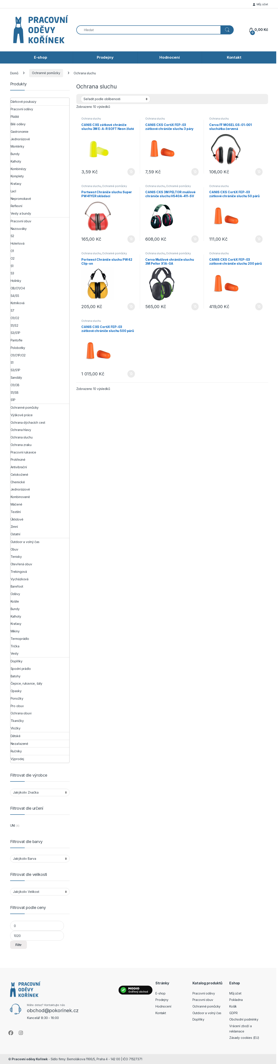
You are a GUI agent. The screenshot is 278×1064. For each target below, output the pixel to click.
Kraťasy (16, 183)
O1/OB (15, 385)
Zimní (14, 526)
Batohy (16, 676)
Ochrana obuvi (21, 713)
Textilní (16, 512)
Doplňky (16, 661)
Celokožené (19, 474)
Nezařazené (19, 744)
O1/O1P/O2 (18, 355)
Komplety (17, 176)
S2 (12, 236)
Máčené (16, 504)
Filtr (18, 945)
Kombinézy (18, 169)
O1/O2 (15, 318)
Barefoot (17, 586)
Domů (14, 73)
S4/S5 (15, 296)
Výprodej (17, 759)
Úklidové (17, 519)
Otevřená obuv (21, 564)
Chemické (18, 482)
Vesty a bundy (21, 213)
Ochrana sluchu (91, 118)
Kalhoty (16, 161)
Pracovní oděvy (22, 109)
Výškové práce (22, 415)
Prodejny (105, 57)
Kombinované (20, 497)
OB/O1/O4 (18, 288)
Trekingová (19, 571)
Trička (15, 646)
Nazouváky (19, 228)
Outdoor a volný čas (25, 542)
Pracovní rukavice (23, 452)
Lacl (13, 191)
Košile (15, 601)
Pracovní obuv (21, 221)
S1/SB (15, 392)
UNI (12, 825)
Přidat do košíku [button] (131, 172)
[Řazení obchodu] (115, 99)
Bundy (15, 154)
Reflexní (16, 206)
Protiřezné (18, 459)
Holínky (16, 281)
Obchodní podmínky (243, 1019)
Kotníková (18, 303)
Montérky (17, 146)
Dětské (16, 736)
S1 (12, 266)
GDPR (233, 1013)
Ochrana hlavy (21, 430)
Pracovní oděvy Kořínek (30, 1059)
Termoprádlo (20, 639)
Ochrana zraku (21, 445)
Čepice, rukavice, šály (26, 683)
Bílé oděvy (18, 124)
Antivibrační (19, 467)
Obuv (14, 549)
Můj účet (260, 4)
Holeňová (17, 243)
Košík (233, 1006)
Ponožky (17, 698)
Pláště (15, 116)
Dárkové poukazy (23, 101)
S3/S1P (15, 333)
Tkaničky (17, 721)
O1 (12, 251)
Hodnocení (169, 57)
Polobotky (18, 348)
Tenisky (16, 556)
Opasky (16, 691)
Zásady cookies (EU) (244, 1038)
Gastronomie (19, 131)
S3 (12, 273)
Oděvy (15, 594)
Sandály (16, 377)
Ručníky (16, 751)
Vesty (15, 653)
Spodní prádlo (21, 669)
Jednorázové (20, 139)
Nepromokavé (21, 198)
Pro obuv (17, 706)
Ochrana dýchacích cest (28, 422)
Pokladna (236, 1000)
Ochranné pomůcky (46, 73)
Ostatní (15, 534)
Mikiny (15, 631)
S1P (13, 400)
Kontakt (234, 57)
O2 (13, 258)
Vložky (16, 728)
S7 (13, 310)
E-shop (40, 57)
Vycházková (20, 579)
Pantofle (16, 340)
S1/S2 (14, 325)
